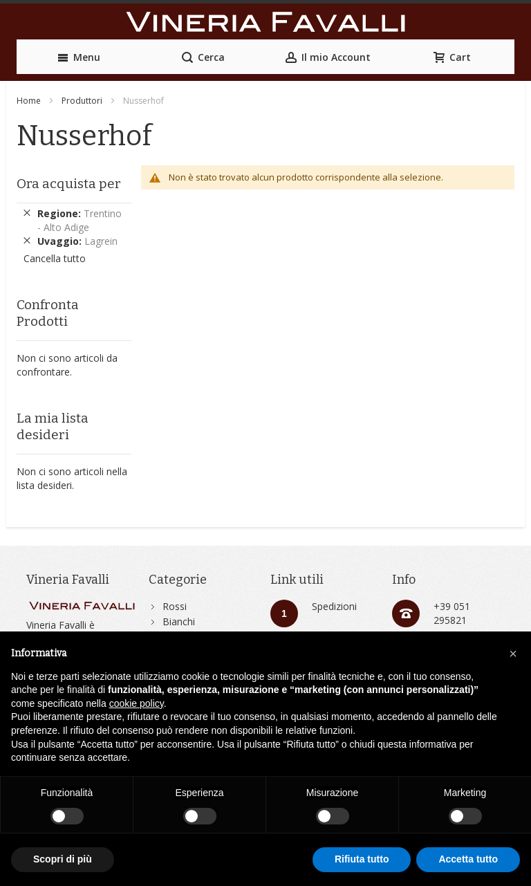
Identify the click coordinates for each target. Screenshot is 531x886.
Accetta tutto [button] (468, 859)
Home (29, 101)
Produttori (82, 101)
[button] (513, 654)
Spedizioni (334, 606)
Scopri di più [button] (62, 859)
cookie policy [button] (136, 703)
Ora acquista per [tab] (69, 184)
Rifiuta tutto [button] (362, 859)
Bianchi (178, 621)
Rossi (174, 606)
